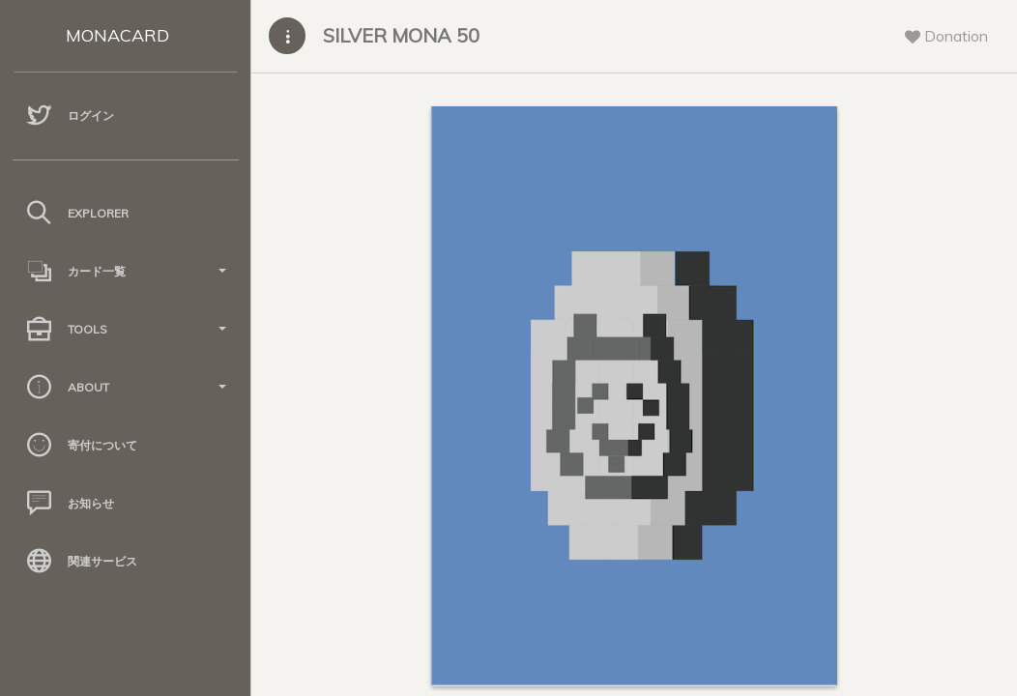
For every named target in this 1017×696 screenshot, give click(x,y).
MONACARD (117, 35)
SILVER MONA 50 (401, 35)
